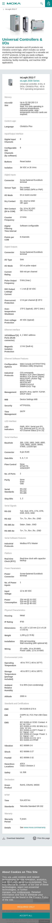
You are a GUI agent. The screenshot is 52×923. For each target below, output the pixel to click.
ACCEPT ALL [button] (26, 915)
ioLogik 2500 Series (30, 81)
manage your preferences (16, 892)
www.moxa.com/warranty (35, 827)
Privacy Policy (41, 897)
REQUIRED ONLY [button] (26, 907)
